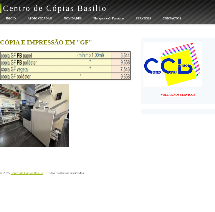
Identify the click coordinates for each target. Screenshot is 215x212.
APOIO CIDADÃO (40, 18)
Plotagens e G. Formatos (108, 18)
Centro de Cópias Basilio (55, 8)
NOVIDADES (73, 18)
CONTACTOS (172, 18)
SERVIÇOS (143, 18)
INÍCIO (11, 18)
